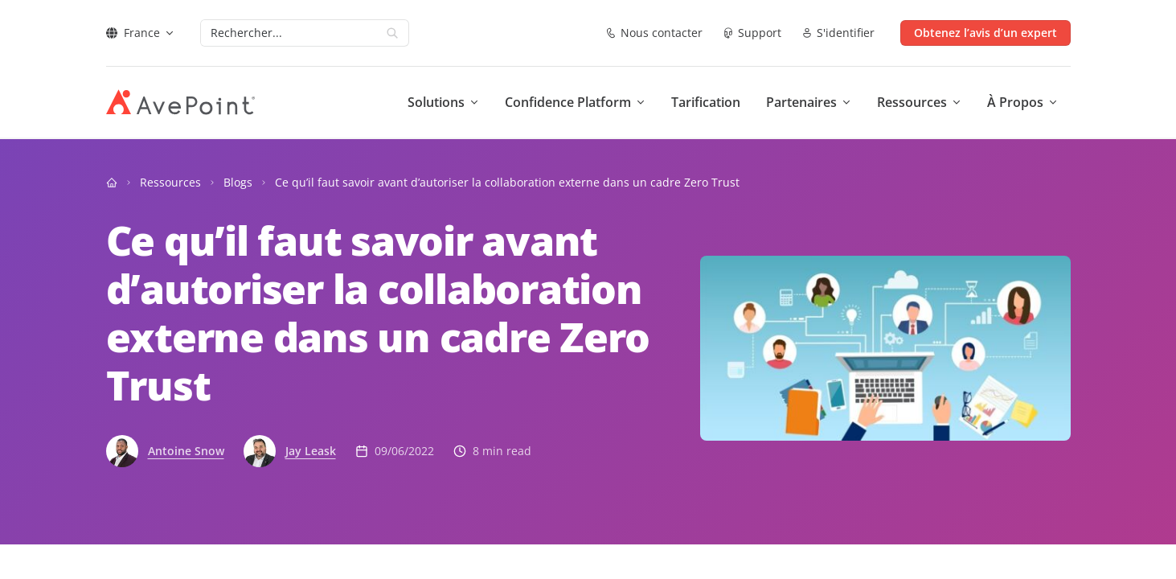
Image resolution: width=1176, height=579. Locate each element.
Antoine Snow (186, 450)
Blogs (237, 182)
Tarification (705, 102)
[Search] (288, 33)
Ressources (170, 182)
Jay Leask (310, 450)
